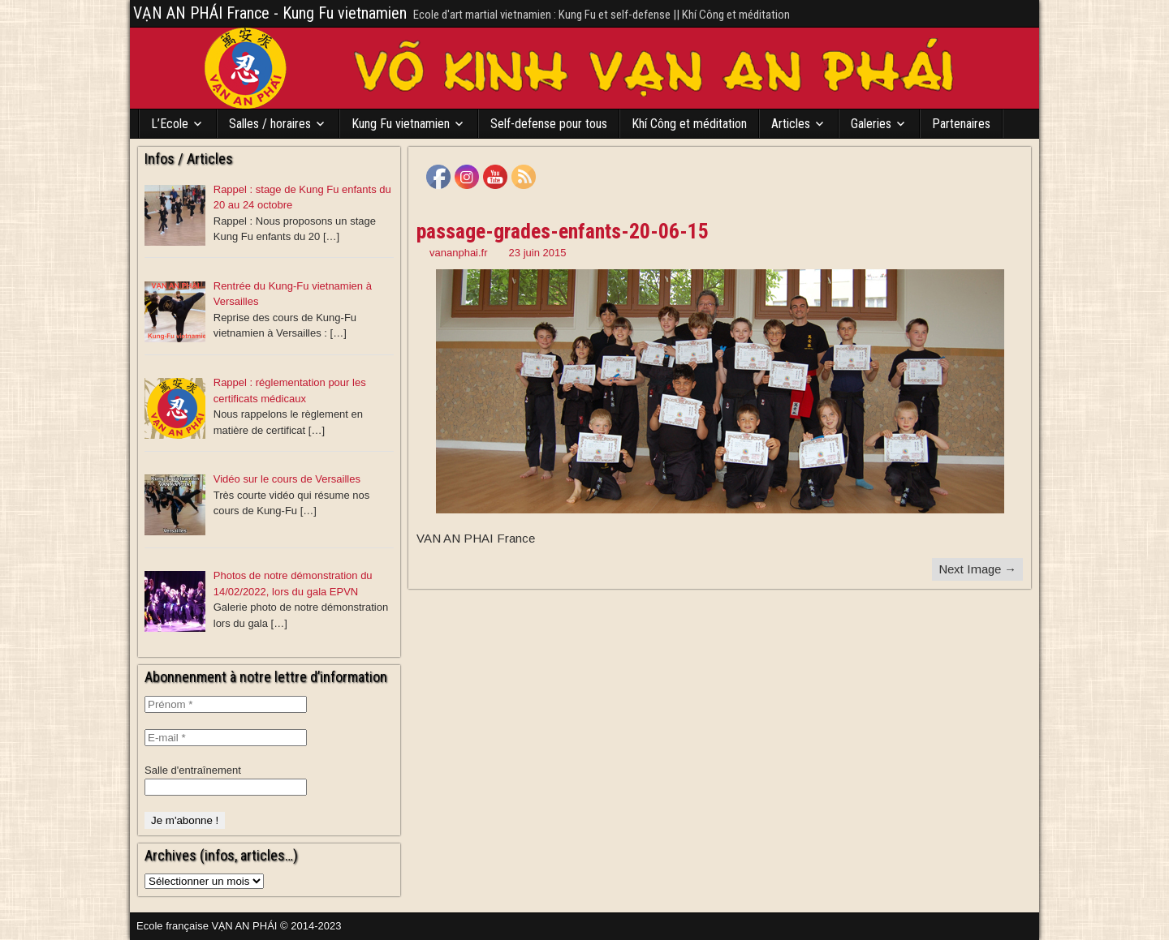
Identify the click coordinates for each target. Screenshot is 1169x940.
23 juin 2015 (538, 253)
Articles (790, 123)
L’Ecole (169, 123)
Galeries (871, 123)
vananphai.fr (458, 253)
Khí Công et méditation (689, 123)
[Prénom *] (226, 704)
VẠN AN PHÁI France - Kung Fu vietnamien (270, 13)
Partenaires (961, 123)
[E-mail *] (226, 737)
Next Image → (977, 569)
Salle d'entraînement (193, 770)
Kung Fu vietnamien (401, 123)
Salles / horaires (270, 123)
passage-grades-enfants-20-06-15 (562, 231)
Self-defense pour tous (548, 123)
